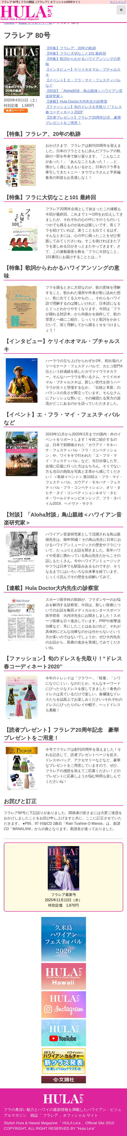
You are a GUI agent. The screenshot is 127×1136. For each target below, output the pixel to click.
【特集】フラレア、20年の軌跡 (71, 48)
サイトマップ (118, 2)
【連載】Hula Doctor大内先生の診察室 (76, 101)
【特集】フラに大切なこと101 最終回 (76, 53)
